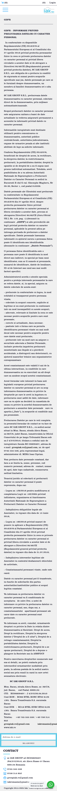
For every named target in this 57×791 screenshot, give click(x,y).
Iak (26, 788)
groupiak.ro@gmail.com (24, 447)
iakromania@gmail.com (19, 782)
